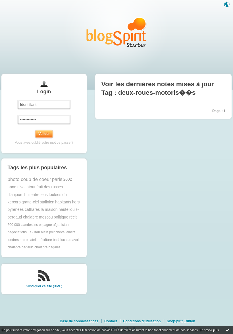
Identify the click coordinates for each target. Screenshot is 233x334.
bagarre (54, 247)
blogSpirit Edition (181, 321)
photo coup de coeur (29, 179)
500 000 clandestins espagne (30, 225)
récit (73, 217)
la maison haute (54, 209)
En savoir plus (209, 330)
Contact (110, 321)
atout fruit (35, 187)
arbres (24, 240)
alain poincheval (53, 232)
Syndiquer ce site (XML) (44, 286)
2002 (67, 179)
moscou (46, 217)
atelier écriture (41, 240)
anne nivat (17, 187)
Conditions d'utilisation (142, 321)
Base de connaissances (79, 321)
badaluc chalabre (34, 247)
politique (61, 217)
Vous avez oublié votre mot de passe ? (44, 143)
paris (57, 179)
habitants (63, 202)
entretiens (39, 195)
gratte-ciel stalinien (38, 202)
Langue (227, 4)
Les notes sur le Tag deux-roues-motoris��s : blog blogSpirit (116, 32)
